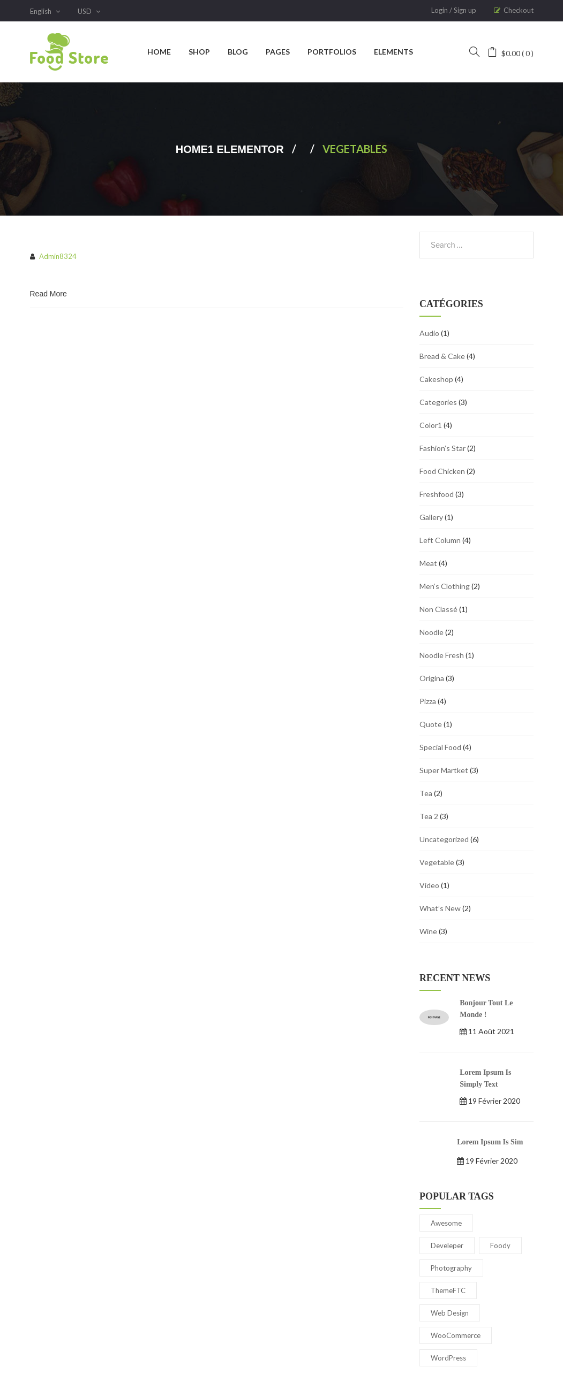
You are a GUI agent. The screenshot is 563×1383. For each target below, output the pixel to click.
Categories (438, 402)
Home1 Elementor (230, 149)
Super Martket (443, 770)
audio (429, 333)
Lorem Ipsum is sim (490, 1142)
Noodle (431, 632)
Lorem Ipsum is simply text (485, 1078)
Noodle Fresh (441, 655)
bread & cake (442, 356)
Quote (430, 724)
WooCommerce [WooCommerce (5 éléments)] (456, 1335)
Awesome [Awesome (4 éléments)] (446, 1223)
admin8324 (58, 256)
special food (440, 747)
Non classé (438, 609)
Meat (428, 563)
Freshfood (436, 494)
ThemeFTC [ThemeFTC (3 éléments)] (448, 1290)
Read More (48, 293)
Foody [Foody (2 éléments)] (500, 1245)
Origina (431, 678)
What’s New (440, 908)
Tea (425, 793)
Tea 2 (428, 816)
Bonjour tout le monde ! (486, 1009)
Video (429, 885)
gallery (431, 517)
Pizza (427, 701)
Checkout (519, 10)
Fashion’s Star (442, 448)
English (45, 11)
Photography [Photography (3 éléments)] (451, 1268)
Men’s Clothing (444, 586)
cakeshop (436, 379)
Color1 (430, 425)
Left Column (440, 540)
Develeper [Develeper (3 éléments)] (447, 1245)
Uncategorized (444, 839)
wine (428, 931)
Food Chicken (442, 471)
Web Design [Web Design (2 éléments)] (450, 1313)
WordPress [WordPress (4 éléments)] (448, 1358)
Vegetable (436, 862)
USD (89, 11)
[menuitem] (159, 52)
